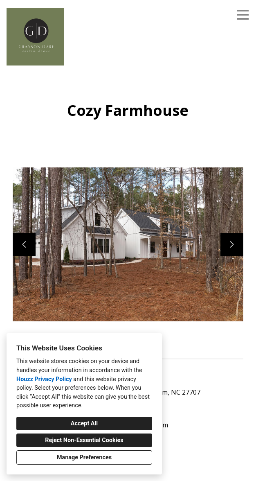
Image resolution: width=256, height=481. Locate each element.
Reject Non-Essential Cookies (84, 440)
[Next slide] (231, 244)
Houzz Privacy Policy (44, 379)
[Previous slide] (24, 244)
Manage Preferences (84, 457)
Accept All (84, 423)
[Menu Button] (243, 15)
